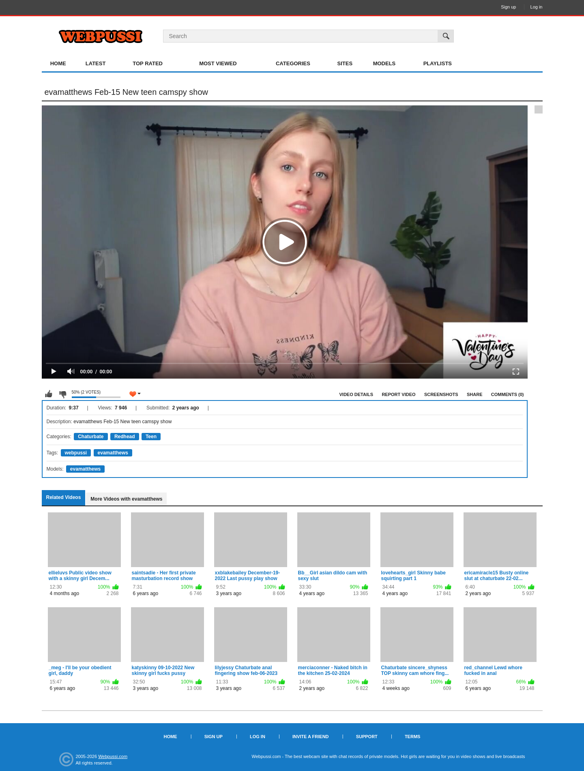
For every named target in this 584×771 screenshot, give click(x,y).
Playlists (437, 63)
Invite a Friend (310, 736)
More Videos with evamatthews (126, 499)
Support (367, 736)
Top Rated (148, 63)
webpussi (76, 453)
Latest (96, 63)
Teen (151, 436)
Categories (293, 63)
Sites (345, 63)
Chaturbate (90, 436)
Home (58, 63)
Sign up (508, 6)
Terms (413, 736)
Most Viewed (217, 63)
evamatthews (113, 453)
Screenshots (441, 394)
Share (475, 394)
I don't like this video (62, 394)
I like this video (49, 394)
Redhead (124, 436)
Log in (536, 6)
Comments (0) (507, 394)
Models (384, 63)
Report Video (398, 394)
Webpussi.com (112, 756)
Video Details (356, 394)
